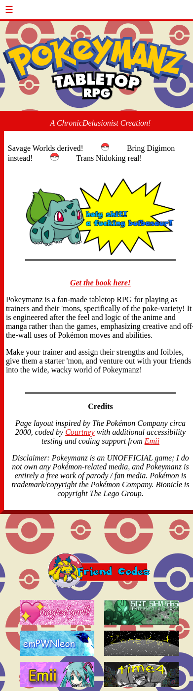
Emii (152, 441)
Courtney (80, 432)
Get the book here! (100, 282)
